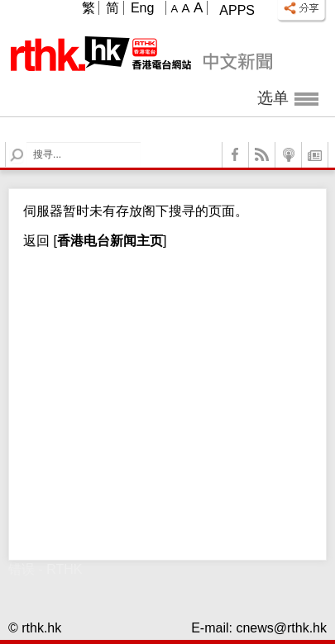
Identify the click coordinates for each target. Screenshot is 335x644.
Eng (142, 8)
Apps (237, 10)
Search (26, 142)
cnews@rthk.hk (281, 628)
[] (108, 241)
